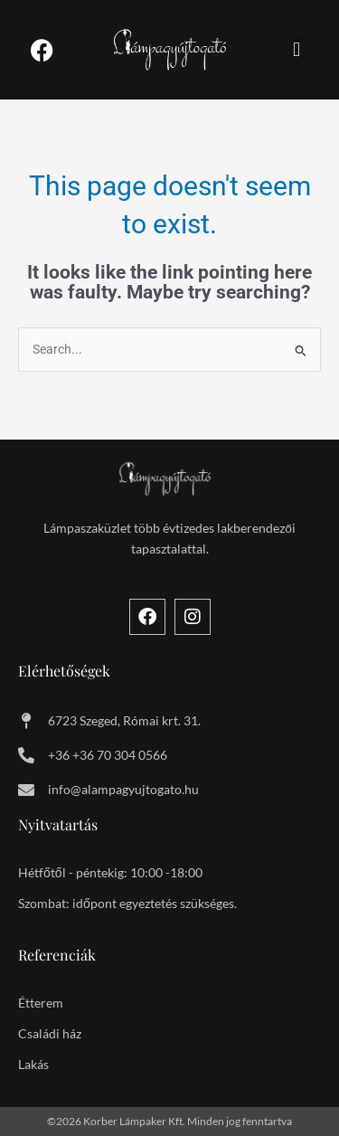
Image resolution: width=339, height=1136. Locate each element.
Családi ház (49, 1033)
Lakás (33, 1064)
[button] (297, 50)
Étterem (40, 1002)
